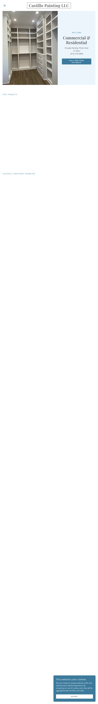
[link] (49, 6)
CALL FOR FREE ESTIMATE (76, 61)
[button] (9, 5)
